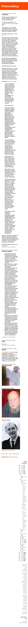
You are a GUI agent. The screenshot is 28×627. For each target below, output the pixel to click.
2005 (22, 557)
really (5, 344)
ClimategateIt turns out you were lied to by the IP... (24, 488)
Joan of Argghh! (25, 600)
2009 (22, 473)
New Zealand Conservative (24, 570)
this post (10, 27)
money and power (11, 81)
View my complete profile (23, 622)
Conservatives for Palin (24, 575)
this (14, 33)
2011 (22, 470)
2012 (22, 468)
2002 (22, 560)
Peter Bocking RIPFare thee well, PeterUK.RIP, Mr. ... (24, 523)
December (23, 476)
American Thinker (24, 585)
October (24, 529)
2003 (22, 559)
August (23, 536)
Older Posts (16, 453)
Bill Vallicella (24, 602)
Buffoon (25, 589)
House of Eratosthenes (24, 566)
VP (26, 604)
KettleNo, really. (24, 505)
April (23, 542)
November (23, 480)
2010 (22, 471)
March (23, 544)
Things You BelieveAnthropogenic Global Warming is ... (24, 498)
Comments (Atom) (13, 457)
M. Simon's (25, 594)
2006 (22, 555)
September (24, 533)
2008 (22, 552)
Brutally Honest (25, 592)
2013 (22, 467)
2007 (22, 554)
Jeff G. (25, 590)
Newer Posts (4, 453)
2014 (22, 465)
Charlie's (24, 587)
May (23, 541)
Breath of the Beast (24, 612)
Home (10, 453)
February (24, 547)
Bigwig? (25, 605)
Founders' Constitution (24, 609)
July (23, 539)
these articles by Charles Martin (9, 23)
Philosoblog (10, 6)
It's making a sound (7, 352)
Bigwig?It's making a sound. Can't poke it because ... (24, 512)
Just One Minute (24, 597)
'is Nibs (25, 607)
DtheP (25, 580)
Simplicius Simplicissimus (24, 582)
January (24, 549)
